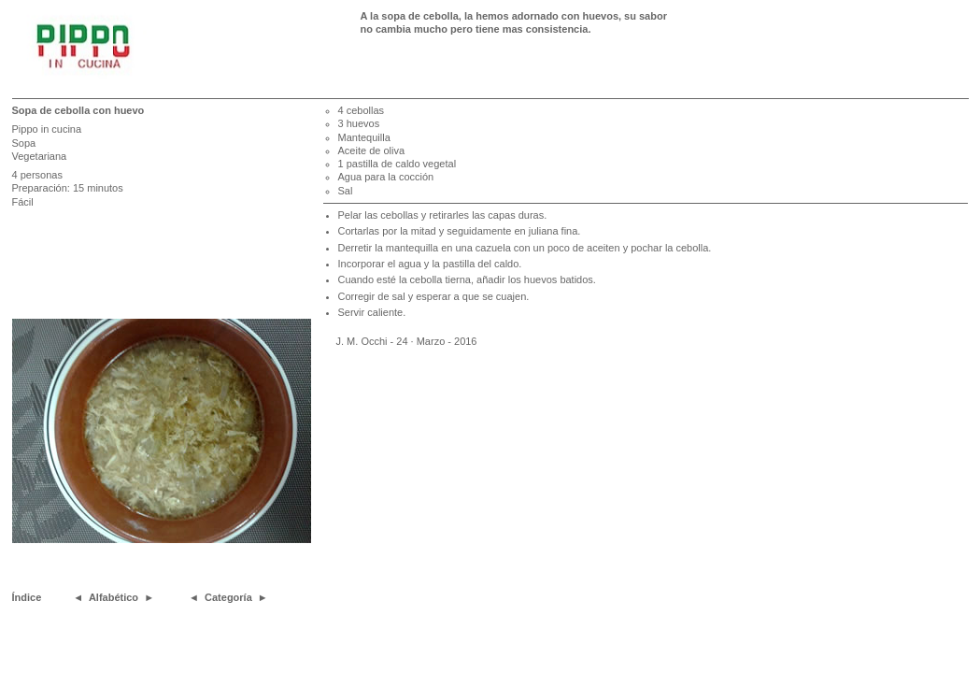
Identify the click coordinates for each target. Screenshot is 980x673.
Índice (27, 597)
